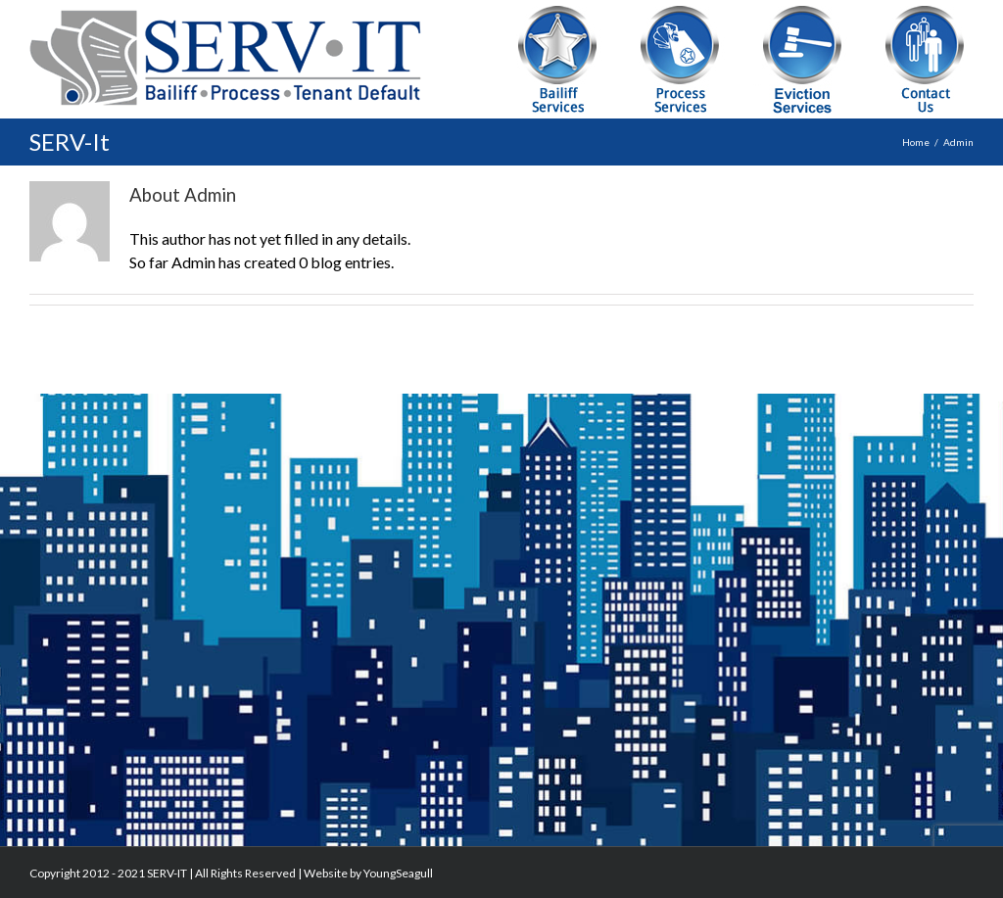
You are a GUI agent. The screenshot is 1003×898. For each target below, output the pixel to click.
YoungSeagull (398, 873)
